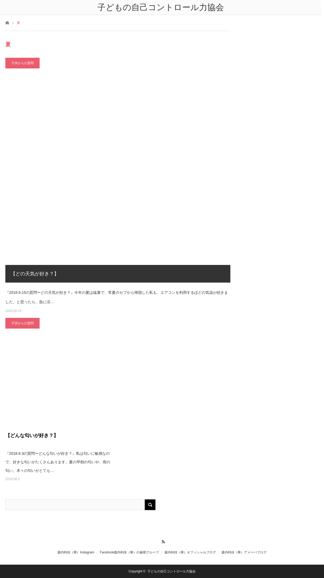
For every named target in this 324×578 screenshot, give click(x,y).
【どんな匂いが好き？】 (31, 435)
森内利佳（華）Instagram (76, 552)
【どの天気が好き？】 (35, 273)
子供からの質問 (22, 63)
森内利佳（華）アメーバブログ (244, 552)
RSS (162, 541)
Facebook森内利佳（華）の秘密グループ (129, 552)
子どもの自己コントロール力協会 (171, 571)
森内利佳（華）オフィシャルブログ (190, 552)
